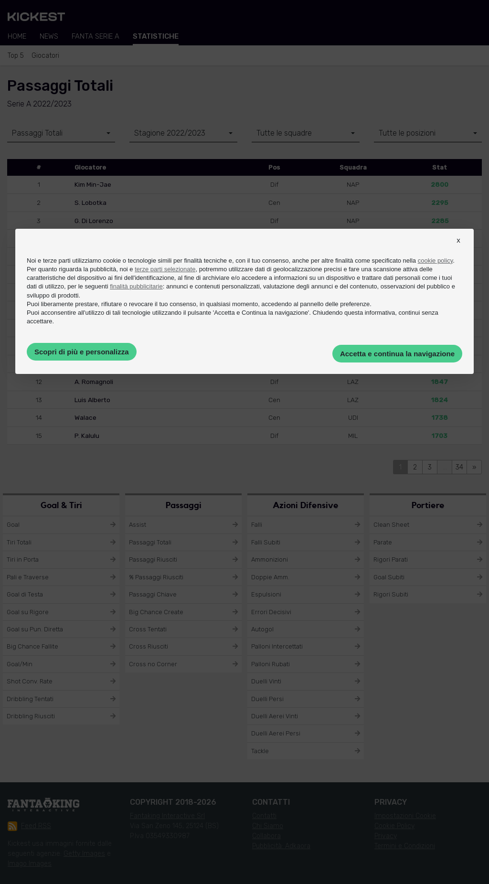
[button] (458, 248)
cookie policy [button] (435, 260)
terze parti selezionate (165, 269)
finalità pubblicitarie (136, 286)
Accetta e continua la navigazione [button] (397, 354)
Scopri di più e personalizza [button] (81, 352)
